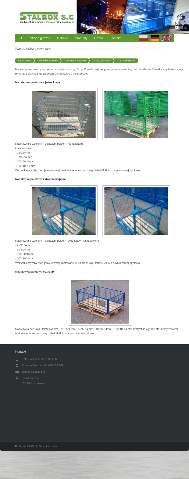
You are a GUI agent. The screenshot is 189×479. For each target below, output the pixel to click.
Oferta (98, 38)
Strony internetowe (48, 446)
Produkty (81, 38)
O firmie (62, 38)
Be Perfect (20, 446)
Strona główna (40, 38)
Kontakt (115, 38)
